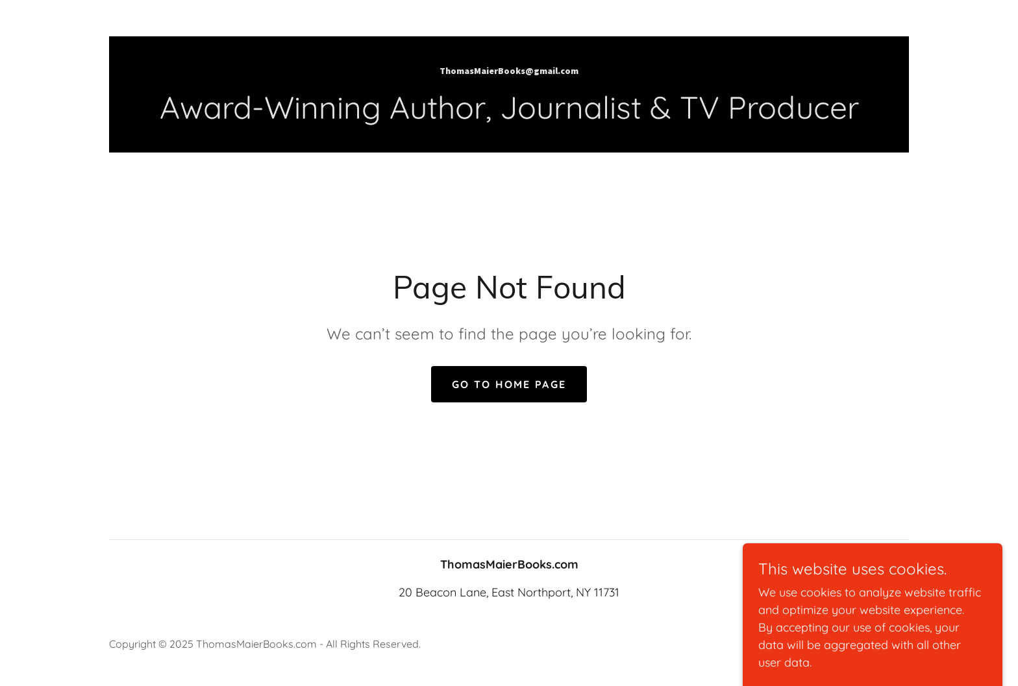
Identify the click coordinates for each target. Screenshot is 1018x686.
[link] (509, 69)
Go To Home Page (509, 384)
